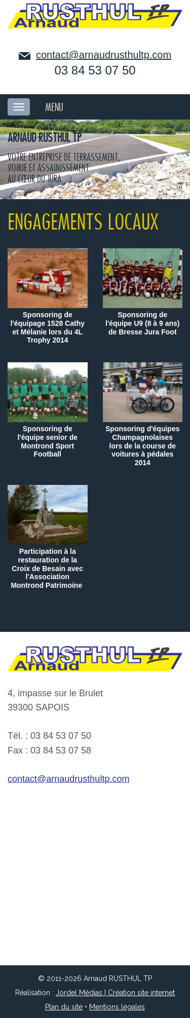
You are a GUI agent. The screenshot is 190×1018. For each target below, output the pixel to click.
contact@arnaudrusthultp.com (103, 54)
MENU (54, 107)
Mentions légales (117, 1007)
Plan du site (64, 1007)
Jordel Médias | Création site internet (115, 993)
